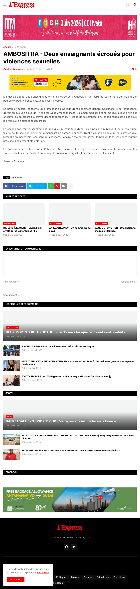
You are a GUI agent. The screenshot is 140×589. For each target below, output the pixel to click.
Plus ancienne (127, 281)
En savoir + (43, 572)
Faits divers (20, 47)
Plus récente (12, 281)
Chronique (119, 577)
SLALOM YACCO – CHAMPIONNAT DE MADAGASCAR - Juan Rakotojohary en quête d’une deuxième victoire (78, 437)
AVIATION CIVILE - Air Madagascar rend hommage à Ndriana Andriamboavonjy (66, 376)
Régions (74, 577)
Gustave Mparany (13, 69)
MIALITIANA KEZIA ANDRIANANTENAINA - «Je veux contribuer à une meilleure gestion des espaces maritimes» (78, 363)
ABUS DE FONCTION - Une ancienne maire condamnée (115, 229)
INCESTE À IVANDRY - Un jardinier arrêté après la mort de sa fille (22, 229)
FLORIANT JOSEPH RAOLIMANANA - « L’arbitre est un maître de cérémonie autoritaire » (71, 450)
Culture (88, 577)
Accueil (7, 47)
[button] (4, 5)
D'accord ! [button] (15, 579)
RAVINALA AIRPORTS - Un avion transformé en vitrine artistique (58, 346)
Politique (61, 577)
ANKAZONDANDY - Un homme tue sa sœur (70, 229)
